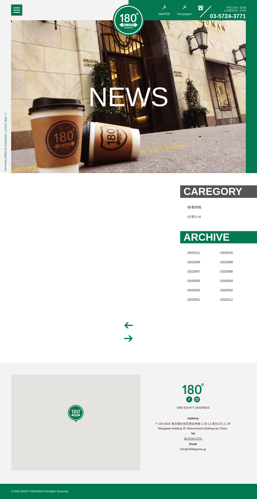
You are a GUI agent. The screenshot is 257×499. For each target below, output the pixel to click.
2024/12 (226, 299)
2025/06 (226, 271)
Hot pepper (184, 10)
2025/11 (193, 253)
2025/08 (226, 262)
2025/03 (193, 290)
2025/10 (226, 253)
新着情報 (194, 207)
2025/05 (193, 281)
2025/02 (226, 290)
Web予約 (164, 10)
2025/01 (193, 299)
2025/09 (193, 262)
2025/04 (226, 281)
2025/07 (193, 271)
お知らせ (194, 216)
